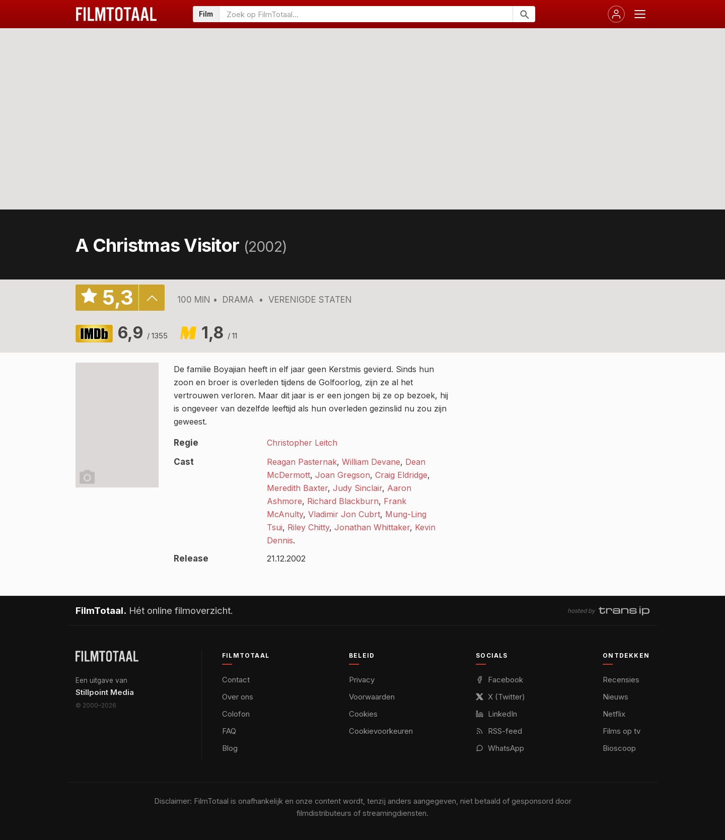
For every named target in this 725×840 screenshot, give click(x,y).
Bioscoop (619, 748)
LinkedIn (496, 714)
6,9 (143, 332)
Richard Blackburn (343, 501)
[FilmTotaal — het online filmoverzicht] (107, 656)
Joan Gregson (342, 475)
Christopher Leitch (302, 443)
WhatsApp (500, 748)
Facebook (499, 679)
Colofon (236, 714)
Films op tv (621, 731)
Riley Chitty (308, 527)
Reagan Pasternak (302, 462)
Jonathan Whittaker (372, 527)
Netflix (614, 714)
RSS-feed (499, 731)
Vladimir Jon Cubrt (344, 514)
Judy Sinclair (357, 488)
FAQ (229, 731)
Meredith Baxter (297, 488)
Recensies (621, 679)
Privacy (362, 679)
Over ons (237, 697)
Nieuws (615, 697)
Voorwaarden (372, 697)
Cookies (363, 714)
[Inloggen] (616, 14)
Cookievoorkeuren (381, 731)
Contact (236, 679)
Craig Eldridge (401, 475)
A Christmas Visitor (157, 245)
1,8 (219, 332)
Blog (230, 748)
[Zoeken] (524, 14)
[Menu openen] (640, 14)
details (151, 298)
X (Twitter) (500, 697)
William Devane (371, 462)
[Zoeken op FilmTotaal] (366, 14)
